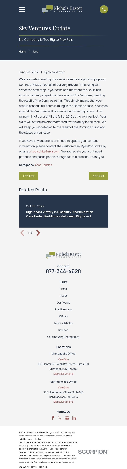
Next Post (98, 175)
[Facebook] (53, 418)
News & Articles (63, 323)
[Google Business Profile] (67, 418)
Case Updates (43, 165)
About (63, 295)
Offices (63, 316)
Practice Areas (63, 309)
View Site (63, 359)
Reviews (63, 330)
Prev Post (28, 175)
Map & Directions (63, 373)
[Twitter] (60, 418)
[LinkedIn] (74, 418)
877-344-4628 (63, 271)
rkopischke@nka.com (44, 151)
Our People (63, 302)
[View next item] (38, 233)
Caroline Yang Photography (63, 337)
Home (63, 289)
